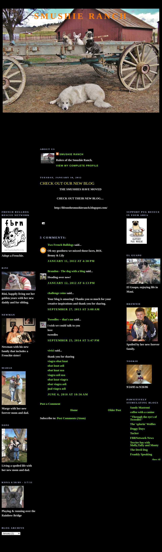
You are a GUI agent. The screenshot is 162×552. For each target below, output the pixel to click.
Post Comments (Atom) (71, 418)
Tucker (134, 433)
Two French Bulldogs (61, 244)
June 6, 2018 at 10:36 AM (68, 394)
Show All (156, 459)
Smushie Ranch (81, 16)
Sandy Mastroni (140, 407)
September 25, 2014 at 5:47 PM (74, 340)
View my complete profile (77, 165)
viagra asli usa (56, 375)
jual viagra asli (57, 388)
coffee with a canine (142, 412)
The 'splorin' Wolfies (143, 424)
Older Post (114, 410)
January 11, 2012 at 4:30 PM (71, 261)
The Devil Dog (139, 449)
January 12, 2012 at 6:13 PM (71, 283)
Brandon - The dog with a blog (66, 271)
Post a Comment (50, 403)
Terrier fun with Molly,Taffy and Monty (144, 444)
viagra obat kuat (58, 361)
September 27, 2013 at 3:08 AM (74, 309)
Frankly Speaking (141, 454)
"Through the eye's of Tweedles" (143, 418)
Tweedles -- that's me (60, 319)
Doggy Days (137, 428)
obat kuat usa (56, 370)
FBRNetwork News (142, 438)
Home (73, 410)
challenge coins (57, 293)
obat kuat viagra (58, 379)
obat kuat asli (56, 365)
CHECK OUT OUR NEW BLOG (67, 183)
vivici (51, 350)
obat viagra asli (57, 384)
